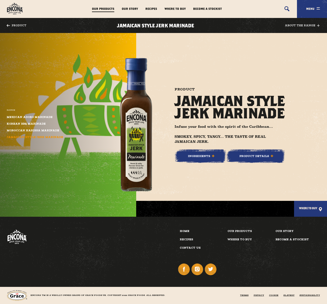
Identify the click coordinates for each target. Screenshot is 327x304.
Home (184, 231)
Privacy (259, 295)
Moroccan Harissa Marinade (33, 130)
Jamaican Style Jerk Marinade (35, 137)
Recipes (151, 8)
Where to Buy (175, 8)
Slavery (288, 295)
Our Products (103, 8)
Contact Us (190, 248)
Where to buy (240, 239)
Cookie (273, 295)
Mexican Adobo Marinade (30, 117)
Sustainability (309, 295)
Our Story (130, 8)
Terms (244, 295)
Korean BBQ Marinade (26, 124)
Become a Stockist (207, 8)
